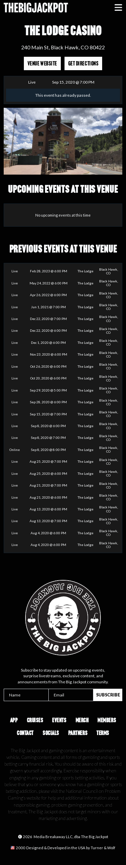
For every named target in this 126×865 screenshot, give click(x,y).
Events (59, 720)
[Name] (26, 695)
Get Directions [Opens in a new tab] (83, 63)
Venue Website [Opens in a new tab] (42, 63)
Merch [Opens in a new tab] (82, 720)
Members (106, 720)
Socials (51, 733)
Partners (77, 733)
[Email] (70, 695)
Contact (25, 733)
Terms (102, 733)
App (14, 720)
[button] (118, 7)
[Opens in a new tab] (63, 848)
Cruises (35, 720)
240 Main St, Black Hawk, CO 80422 (63, 47)
